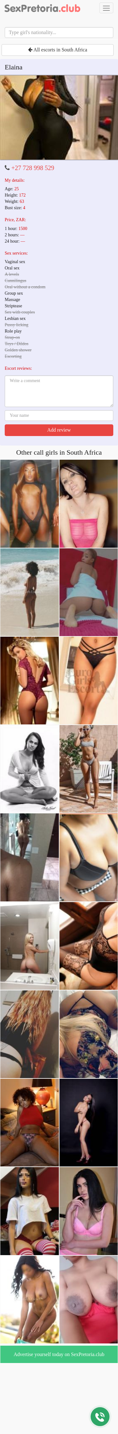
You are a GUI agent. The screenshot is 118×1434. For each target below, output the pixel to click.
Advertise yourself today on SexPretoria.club (59, 1354)
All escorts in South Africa (57, 49)
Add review (59, 430)
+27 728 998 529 (32, 167)
